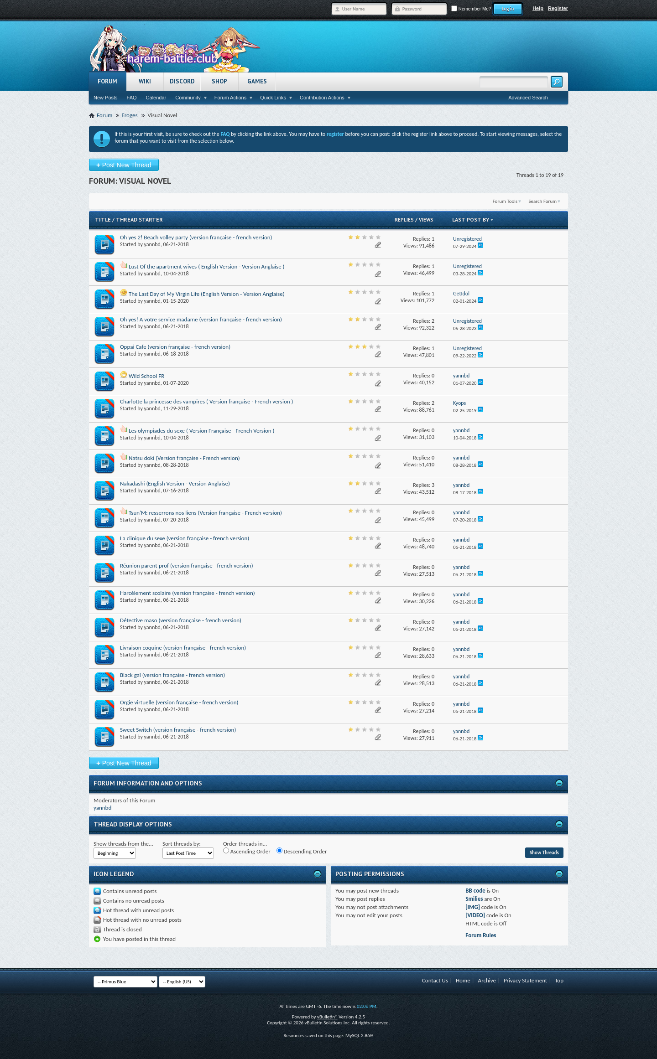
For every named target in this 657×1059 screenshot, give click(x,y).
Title (103, 219)
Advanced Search (528, 97)
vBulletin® (327, 1017)
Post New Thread (123, 165)
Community (188, 97)
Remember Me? (471, 8)
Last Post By (473, 219)
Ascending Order (247, 851)
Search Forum (543, 201)
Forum (107, 81)
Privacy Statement (525, 980)
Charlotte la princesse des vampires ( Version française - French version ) (206, 401)
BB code (475, 890)
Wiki (145, 81)
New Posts (106, 97)
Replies (404, 220)
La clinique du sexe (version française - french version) (184, 538)
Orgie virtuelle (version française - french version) (179, 702)
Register (558, 8)
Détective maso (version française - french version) (180, 620)
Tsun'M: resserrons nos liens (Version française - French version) (205, 512)
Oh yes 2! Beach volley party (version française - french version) (196, 237)
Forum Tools (505, 201)
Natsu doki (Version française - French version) (184, 458)
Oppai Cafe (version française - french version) (175, 346)
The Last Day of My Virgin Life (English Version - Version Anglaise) (207, 293)
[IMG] (472, 907)
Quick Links (273, 97)
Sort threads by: (181, 843)
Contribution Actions (322, 97)
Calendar (156, 97)
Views (426, 220)
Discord (182, 81)
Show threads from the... (123, 843)
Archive (487, 980)
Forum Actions (230, 97)
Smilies (474, 898)
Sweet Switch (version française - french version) (178, 729)
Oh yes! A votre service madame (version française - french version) (201, 319)
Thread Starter (139, 219)
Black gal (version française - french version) (172, 675)
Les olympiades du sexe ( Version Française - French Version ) (202, 430)
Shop (219, 81)
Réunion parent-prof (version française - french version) (186, 565)
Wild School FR (146, 375)
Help (537, 8)
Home (463, 980)
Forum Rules (480, 935)
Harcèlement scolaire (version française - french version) (187, 592)
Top (559, 980)
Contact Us (435, 980)
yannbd (152, 244)
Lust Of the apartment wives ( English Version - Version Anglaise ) (207, 266)
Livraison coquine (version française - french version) (183, 647)
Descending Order (301, 851)
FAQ (132, 97)
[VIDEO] (475, 915)
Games (257, 81)
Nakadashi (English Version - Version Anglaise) (175, 483)
